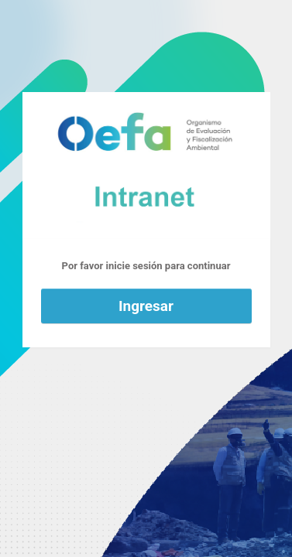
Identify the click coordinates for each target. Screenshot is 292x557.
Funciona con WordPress (146, 165)
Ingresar (146, 306)
